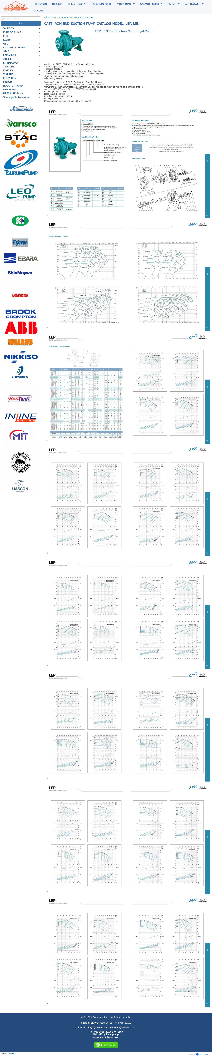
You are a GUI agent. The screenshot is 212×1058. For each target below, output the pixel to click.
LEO (56, 17)
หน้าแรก (48, 17)
